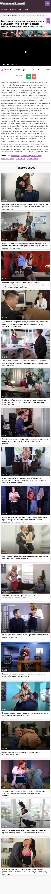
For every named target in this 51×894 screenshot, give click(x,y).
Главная (4, 10)
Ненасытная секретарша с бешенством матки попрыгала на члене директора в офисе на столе (25, 714)
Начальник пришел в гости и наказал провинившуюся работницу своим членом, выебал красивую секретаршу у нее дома (24, 871)
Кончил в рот (36, 156)
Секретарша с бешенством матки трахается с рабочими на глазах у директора (25, 636)
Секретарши (25, 156)
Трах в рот (15, 156)
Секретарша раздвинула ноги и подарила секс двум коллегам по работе (22, 753)
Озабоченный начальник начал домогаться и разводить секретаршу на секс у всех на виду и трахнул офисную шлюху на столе (24, 402)
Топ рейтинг (23, 10)
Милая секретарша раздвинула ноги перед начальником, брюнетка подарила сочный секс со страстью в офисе (24, 831)
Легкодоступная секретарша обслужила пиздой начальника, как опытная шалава (20, 596)
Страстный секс (32, 159)
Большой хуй (20, 159)
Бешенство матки (7, 159)
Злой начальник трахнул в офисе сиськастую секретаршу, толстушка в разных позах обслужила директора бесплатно (24, 793)
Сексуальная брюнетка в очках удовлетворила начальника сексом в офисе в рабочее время (25, 557)
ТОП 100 (12, 10)
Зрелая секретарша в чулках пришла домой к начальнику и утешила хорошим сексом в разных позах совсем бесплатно (25, 441)
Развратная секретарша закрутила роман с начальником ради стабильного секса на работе (24, 675)
